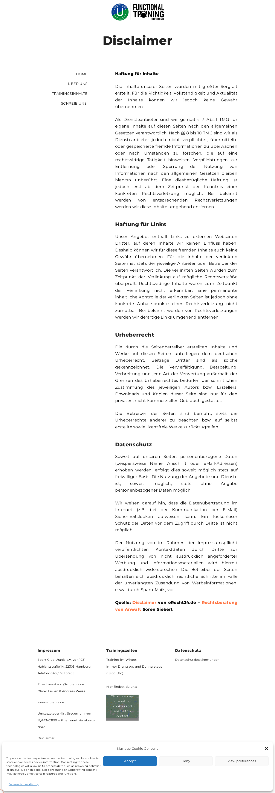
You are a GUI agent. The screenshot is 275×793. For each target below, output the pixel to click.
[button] (266, 748)
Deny (186, 761)
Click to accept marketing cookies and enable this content (122, 706)
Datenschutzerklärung (24, 784)
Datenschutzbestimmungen (197, 660)
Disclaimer (46, 738)
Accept (130, 761)
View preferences (242, 761)
